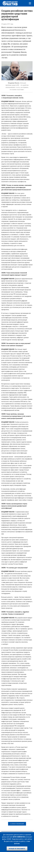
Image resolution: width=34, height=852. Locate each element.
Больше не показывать (17, 849)
